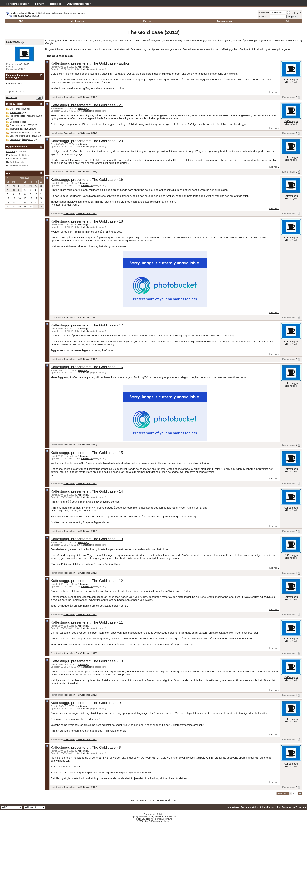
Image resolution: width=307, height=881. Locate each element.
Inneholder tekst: (14, 83)
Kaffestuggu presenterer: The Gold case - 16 (87, 367)
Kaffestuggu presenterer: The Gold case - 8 (86, 747)
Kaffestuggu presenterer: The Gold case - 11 (87, 622)
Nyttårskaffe (12, 162)
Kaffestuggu (83, 67)
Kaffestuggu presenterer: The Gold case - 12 (87, 581)
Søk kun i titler (15, 91)
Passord (262, 16)
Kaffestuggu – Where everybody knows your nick (61, 13)
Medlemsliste (77, 21)
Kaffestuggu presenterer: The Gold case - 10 (87, 661)
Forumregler (273, 807)
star (23, 162)
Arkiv (262, 807)
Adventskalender (79, 3)
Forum (39, 3)
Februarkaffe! (12, 158)
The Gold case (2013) (86, 97)
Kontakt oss (233, 807)
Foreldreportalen (17, 3)
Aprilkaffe (10, 151)
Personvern (288, 807)
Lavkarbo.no (148, 819)
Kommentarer (288, 97)
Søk (288, 21)
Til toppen (301, 807)
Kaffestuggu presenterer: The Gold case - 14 (87, 491)
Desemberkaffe (13, 165)
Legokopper (15, 122)
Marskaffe (11, 155)
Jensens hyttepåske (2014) (23, 132)
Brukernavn (263, 12)
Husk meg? (294, 13)
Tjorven (22, 151)
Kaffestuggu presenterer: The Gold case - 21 (87, 105)
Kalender (147, 21)
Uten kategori (16, 109)
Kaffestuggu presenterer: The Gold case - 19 (87, 180)
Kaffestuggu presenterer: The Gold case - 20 (87, 141)
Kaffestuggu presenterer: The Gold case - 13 (87, 539)
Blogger (55, 3)
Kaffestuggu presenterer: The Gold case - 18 (87, 221)
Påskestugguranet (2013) (22, 125)
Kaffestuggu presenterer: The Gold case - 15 (87, 453)
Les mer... (274, 92)
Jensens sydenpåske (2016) (23, 136)
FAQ (21, 21)
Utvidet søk (11, 97)
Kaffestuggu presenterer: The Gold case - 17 (87, 325)
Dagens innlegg (225, 21)
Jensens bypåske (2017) (21, 139)
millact (26, 158)
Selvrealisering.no (163, 819)
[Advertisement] (153, 851)
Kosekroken (69, 97)
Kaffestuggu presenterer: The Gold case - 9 (86, 703)
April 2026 (24, 178)
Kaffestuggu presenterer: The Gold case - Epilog (90, 63)
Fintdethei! (24, 155)
